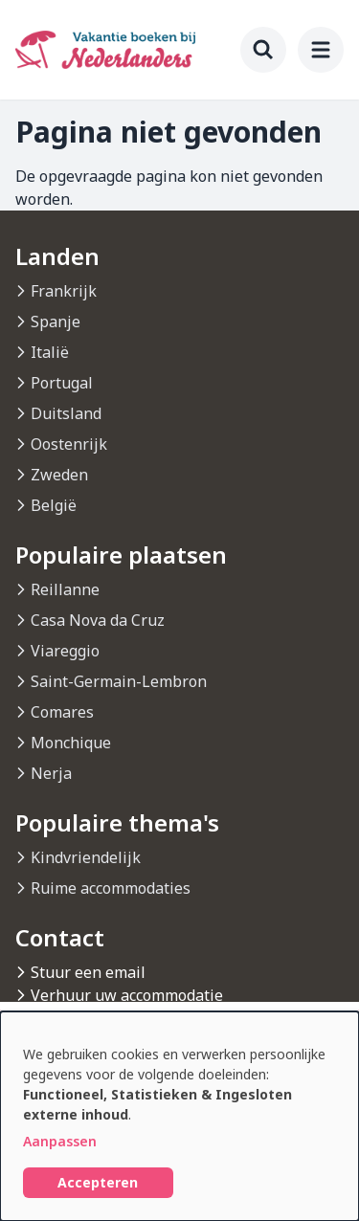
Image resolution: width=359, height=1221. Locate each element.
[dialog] (179, 1116)
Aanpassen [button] (60, 1141)
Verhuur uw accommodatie (127, 995)
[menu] (321, 50)
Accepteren (97, 1182)
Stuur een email (88, 972)
